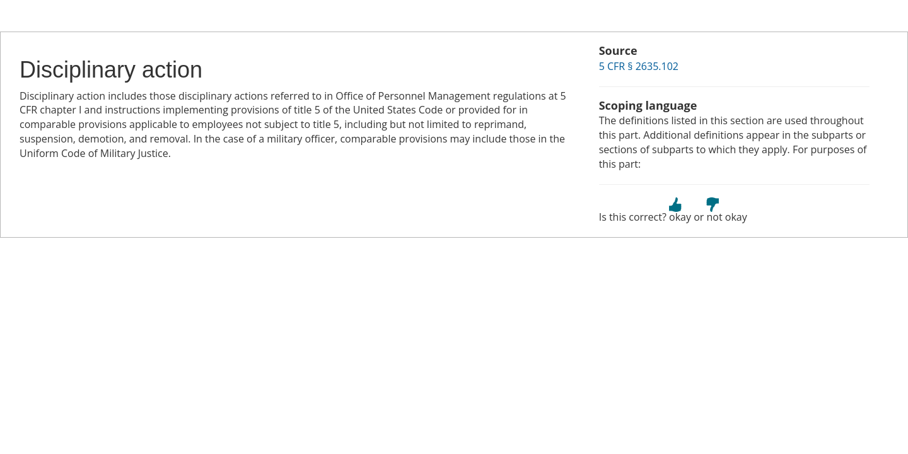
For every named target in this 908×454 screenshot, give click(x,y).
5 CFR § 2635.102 (638, 66)
